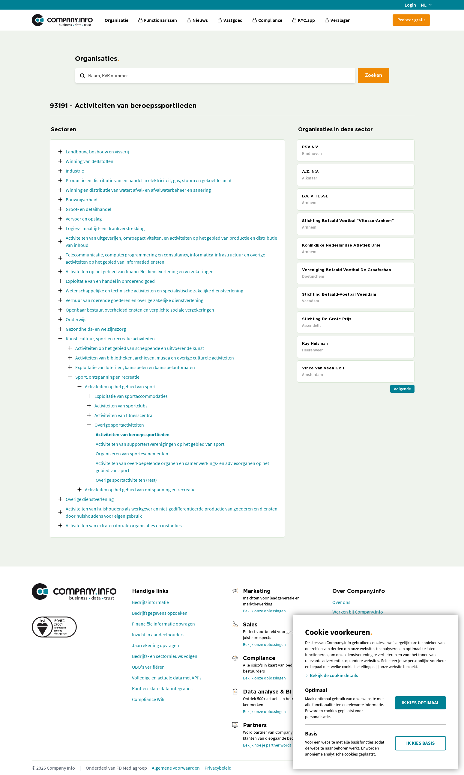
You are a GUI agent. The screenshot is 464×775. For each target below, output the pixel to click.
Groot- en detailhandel (88, 209)
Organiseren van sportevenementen (132, 454)
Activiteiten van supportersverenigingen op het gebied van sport (160, 444)
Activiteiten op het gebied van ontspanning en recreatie (140, 490)
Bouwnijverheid (81, 200)
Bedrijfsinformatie (150, 602)
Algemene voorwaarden (176, 768)
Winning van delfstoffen (89, 161)
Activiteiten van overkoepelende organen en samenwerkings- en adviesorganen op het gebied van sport (182, 466)
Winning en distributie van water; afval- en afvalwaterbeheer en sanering (138, 190)
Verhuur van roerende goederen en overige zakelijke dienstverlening (134, 300)
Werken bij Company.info (357, 612)
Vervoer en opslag (84, 219)
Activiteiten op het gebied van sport (120, 386)
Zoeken (373, 75)
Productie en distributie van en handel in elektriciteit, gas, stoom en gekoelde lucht (149, 180)
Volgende (402, 389)
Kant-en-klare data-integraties (162, 688)
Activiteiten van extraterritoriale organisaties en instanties (124, 525)
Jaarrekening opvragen (155, 645)
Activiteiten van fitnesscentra (123, 415)
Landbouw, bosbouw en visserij (97, 152)
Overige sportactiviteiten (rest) (126, 480)
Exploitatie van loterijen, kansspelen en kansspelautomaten (135, 367)
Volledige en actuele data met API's (167, 678)
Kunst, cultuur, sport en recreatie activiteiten (110, 339)
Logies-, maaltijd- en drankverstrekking (105, 228)
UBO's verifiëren (148, 667)
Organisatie (116, 20)
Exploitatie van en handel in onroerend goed (110, 281)
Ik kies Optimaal (420, 703)
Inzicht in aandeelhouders (158, 634)
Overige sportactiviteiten (119, 425)
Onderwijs (76, 319)
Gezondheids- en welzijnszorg (96, 329)
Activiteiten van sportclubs (121, 406)
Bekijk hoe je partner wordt (267, 745)
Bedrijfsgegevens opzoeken (159, 613)
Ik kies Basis (420, 743)
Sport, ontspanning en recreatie (107, 377)
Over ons (341, 602)
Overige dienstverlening (90, 499)
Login (410, 5)
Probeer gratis (411, 19)
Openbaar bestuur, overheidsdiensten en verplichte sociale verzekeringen (140, 310)
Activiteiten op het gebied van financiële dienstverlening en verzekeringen (140, 271)
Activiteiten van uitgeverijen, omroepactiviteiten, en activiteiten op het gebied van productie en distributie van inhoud (171, 241)
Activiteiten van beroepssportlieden (132, 434)
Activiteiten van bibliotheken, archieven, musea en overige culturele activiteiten (154, 358)
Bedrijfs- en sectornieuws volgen (164, 656)
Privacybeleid (218, 768)
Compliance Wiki (149, 699)
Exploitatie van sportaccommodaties (131, 396)
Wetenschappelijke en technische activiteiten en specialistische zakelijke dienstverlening (154, 291)
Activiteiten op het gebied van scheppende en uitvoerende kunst (139, 348)
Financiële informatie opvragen (163, 624)
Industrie (75, 171)
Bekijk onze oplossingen (264, 611)
